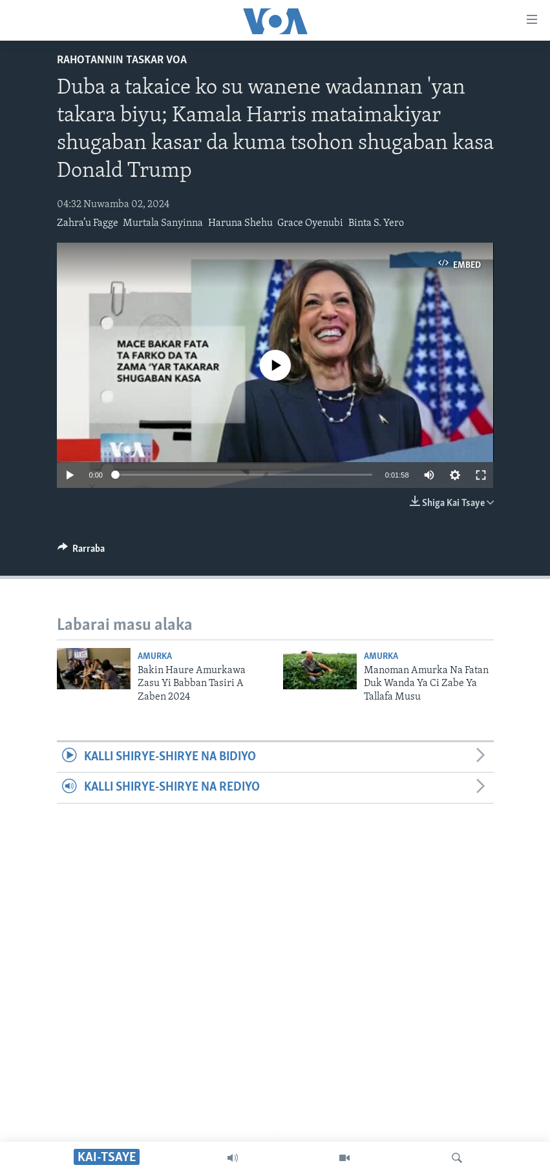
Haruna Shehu (240, 223)
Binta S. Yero (376, 223)
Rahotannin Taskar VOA (122, 60)
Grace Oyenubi (310, 223)
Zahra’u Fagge (87, 223)
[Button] (81, 552)
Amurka (155, 657)
